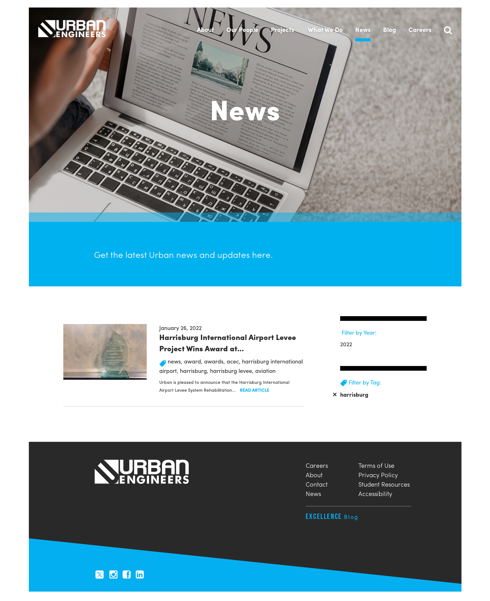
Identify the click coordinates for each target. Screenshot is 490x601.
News (313, 493)
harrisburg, (195, 370)
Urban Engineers (72, 28)
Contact (317, 483)
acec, (234, 361)
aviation (265, 370)
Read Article (254, 390)
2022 (346, 344)
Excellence (332, 516)
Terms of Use (376, 464)
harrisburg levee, (232, 370)
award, (194, 361)
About (314, 474)
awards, (215, 361)
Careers (317, 464)
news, (176, 361)
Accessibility (375, 493)
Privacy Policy (378, 474)
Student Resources (384, 483)
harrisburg (350, 394)
